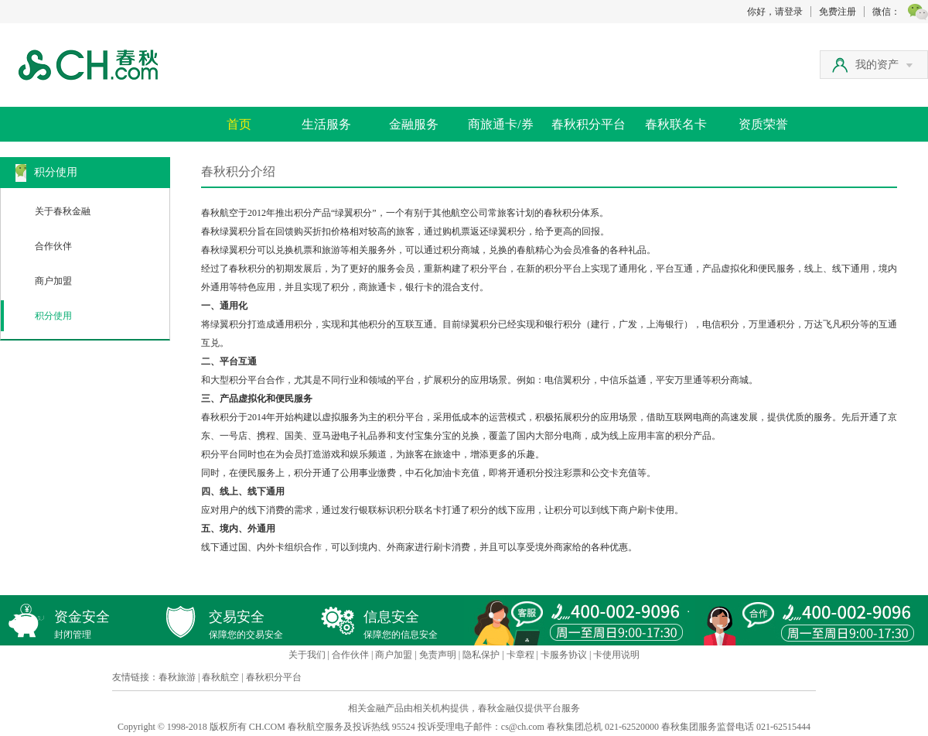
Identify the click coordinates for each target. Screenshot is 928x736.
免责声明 (437, 654)
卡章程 (520, 654)
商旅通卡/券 (500, 124)
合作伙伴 (53, 246)
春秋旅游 (177, 677)
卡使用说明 (616, 654)
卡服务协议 (564, 654)
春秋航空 (220, 677)
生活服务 (326, 124)
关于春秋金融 (62, 211)
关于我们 (307, 654)
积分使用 (53, 315)
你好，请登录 (775, 11)
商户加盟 (53, 281)
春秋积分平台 (588, 124)
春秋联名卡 (676, 124)
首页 (239, 124)
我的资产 (884, 64)
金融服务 (413, 124)
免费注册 (837, 11)
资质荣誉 (763, 124)
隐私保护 (481, 654)
